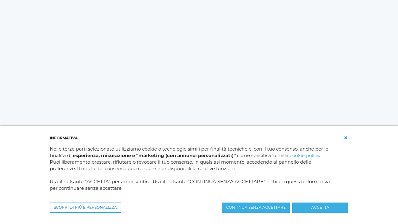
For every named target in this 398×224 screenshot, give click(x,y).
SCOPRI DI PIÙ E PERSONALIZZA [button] (85, 207)
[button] (345, 137)
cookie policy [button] (304, 155)
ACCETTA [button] (320, 207)
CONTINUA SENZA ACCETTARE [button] (256, 207)
